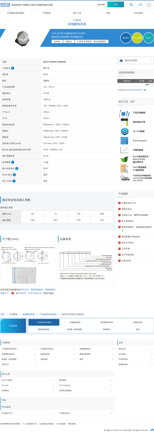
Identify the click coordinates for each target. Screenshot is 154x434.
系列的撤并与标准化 (131, 236)
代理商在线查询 (47, 349)
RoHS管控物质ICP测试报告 (139, 168)
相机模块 (106, 329)
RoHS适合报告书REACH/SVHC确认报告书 (140, 159)
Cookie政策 (61, 423)
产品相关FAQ (7, 413)
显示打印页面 (131, 60)
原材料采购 (123, 364)
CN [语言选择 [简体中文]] (140, 4)
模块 (138, 329)
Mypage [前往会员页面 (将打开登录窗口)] (149, 5)
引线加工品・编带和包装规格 (135, 215)
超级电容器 (137, 322)
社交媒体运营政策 (46, 423)
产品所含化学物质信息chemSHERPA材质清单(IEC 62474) (142, 178)
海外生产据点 (128, 242)
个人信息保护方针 (30, 423)
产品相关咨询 (64, 413)
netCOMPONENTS (135, 90)
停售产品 (5, 364)
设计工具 (77, 13)
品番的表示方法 (129, 203)
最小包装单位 (128, 221)
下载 (108, 13)
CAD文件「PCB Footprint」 (31, 293)
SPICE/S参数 (7, 380)
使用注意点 (127, 209)
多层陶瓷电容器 (106, 322)
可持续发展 (123, 359)
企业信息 (122, 354)
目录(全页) (126, 260)
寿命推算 (62, 380)
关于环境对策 (128, 254)
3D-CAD (5, 385)
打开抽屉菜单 (131, 4)
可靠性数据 (138, 150)
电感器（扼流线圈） (75, 329)
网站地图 (101, 4)
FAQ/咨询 (138, 13)
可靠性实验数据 (65, 390)
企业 (115, 4)
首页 (2, 314)
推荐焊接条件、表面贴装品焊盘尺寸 (137, 229)
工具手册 (126, 248)
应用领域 (5, 390)
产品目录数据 (139, 112)
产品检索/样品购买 (48, 314)
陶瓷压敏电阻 (43, 329)
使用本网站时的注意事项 (10, 423)
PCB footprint (140, 140)
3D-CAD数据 (138, 131)
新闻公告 (122, 349)
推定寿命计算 (139, 122)
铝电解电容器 (28, 314)
